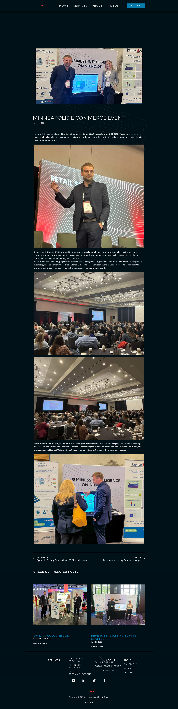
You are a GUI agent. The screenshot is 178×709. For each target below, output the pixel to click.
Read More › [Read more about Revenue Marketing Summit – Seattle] (98, 646)
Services (80, 5)
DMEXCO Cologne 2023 (51, 635)
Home (63, 5)
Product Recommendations (77, 673)
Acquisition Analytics (76, 659)
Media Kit (129, 668)
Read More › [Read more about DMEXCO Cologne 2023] (40, 643)
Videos (112, 5)
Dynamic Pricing (105, 662)
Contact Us (131, 664)
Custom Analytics (106, 670)
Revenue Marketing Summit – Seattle (115, 637)
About (97, 5)
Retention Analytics (75, 666)
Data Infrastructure (108, 666)
